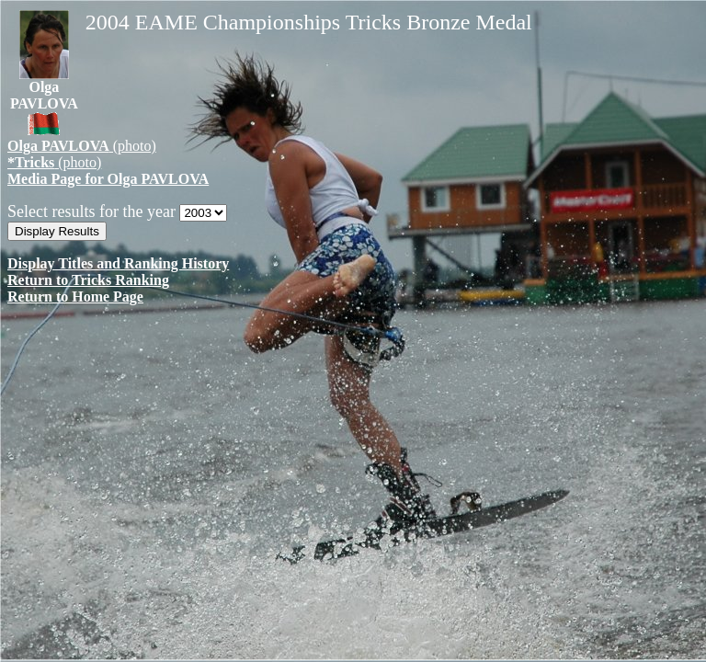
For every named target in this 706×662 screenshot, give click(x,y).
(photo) (81, 146)
